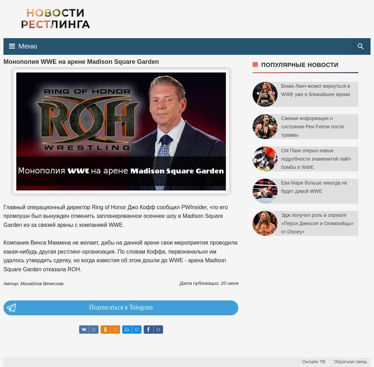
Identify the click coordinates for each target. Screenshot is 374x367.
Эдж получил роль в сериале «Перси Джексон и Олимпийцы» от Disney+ (317, 223)
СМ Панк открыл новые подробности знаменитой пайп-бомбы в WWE (316, 159)
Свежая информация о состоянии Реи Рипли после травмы (312, 127)
